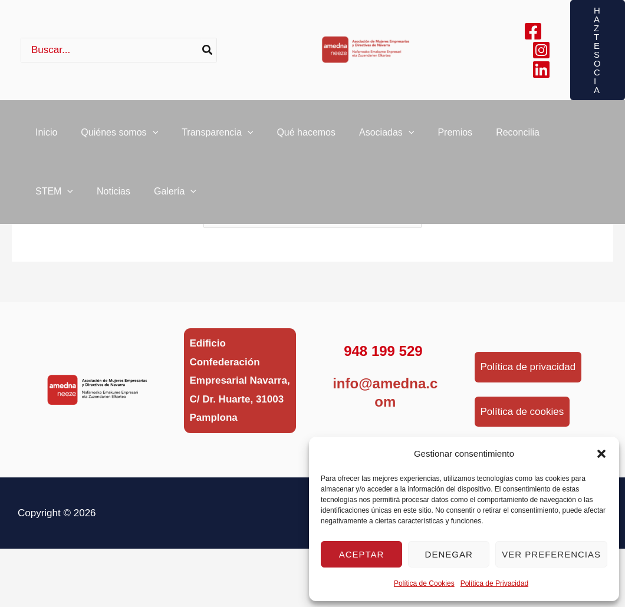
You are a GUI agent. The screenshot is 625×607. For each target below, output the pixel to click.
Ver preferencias (551, 554)
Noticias (113, 209)
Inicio (46, 138)
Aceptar (361, 554)
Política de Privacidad (494, 583)
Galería (175, 209)
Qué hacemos (306, 138)
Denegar (449, 554)
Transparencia (217, 138)
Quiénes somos (119, 138)
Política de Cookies (424, 583)
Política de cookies (522, 411)
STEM (54, 209)
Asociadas (386, 138)
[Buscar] (208, 50)
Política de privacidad (528, 366)
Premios (455, 138)
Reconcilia (518, 138)
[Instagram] (541, 50)
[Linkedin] (541, 69)
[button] (601, 454)
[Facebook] (533, 31)
